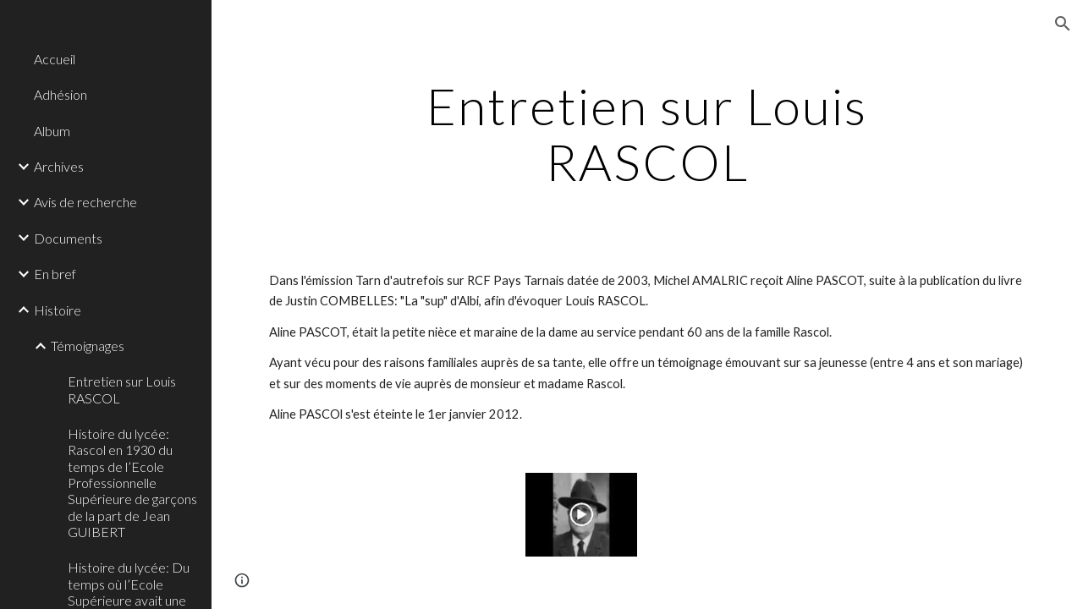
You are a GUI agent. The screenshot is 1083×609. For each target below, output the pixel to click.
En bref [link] (55, 274)
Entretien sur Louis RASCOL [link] (122, 389)
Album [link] (52, 131)
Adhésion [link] (60, 94)
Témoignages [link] (87, 345)
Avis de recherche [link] (85, 202)
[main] (646, 133)
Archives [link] (59, 166)
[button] (1062, 23)
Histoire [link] (57, 310)
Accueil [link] (54, 59)
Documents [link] (68, 238)
